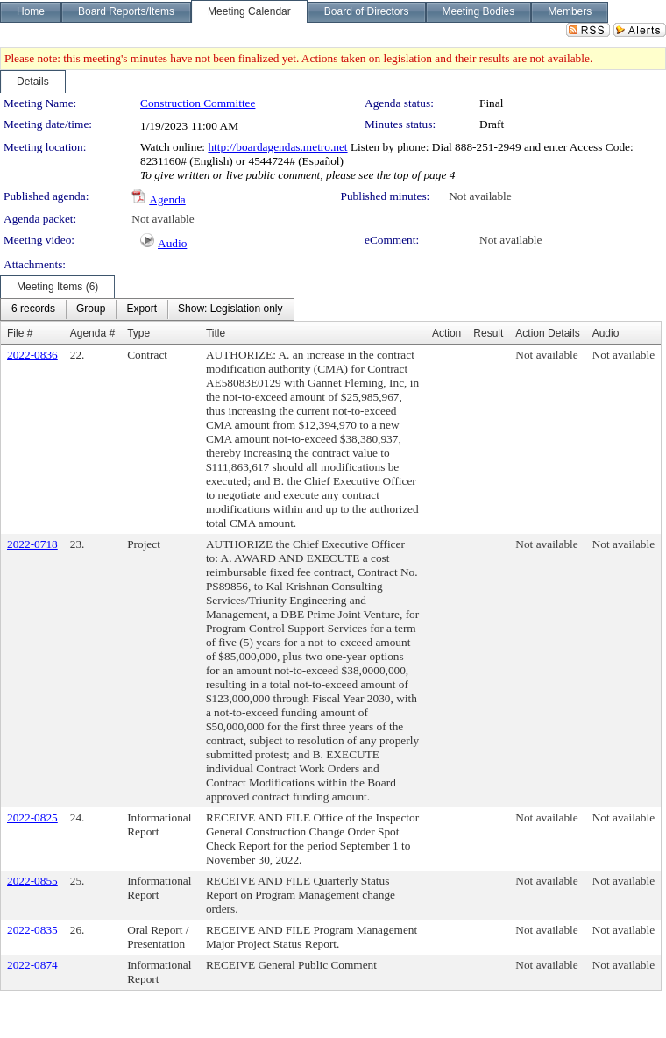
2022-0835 (32, 929)
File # (19, 333)
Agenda (167, 199)
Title (215, 333)
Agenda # (92, 333)
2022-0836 (32, 354)
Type (138, 333)
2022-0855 (32, 880)
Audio (172, 243)
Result (488, 333)
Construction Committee (197, 103)
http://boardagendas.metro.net (277, 146)
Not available (480, 196)
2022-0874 (32, 964)
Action (446, 333)
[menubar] (147, 309)
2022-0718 (32, 544)
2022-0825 (32, 817)
